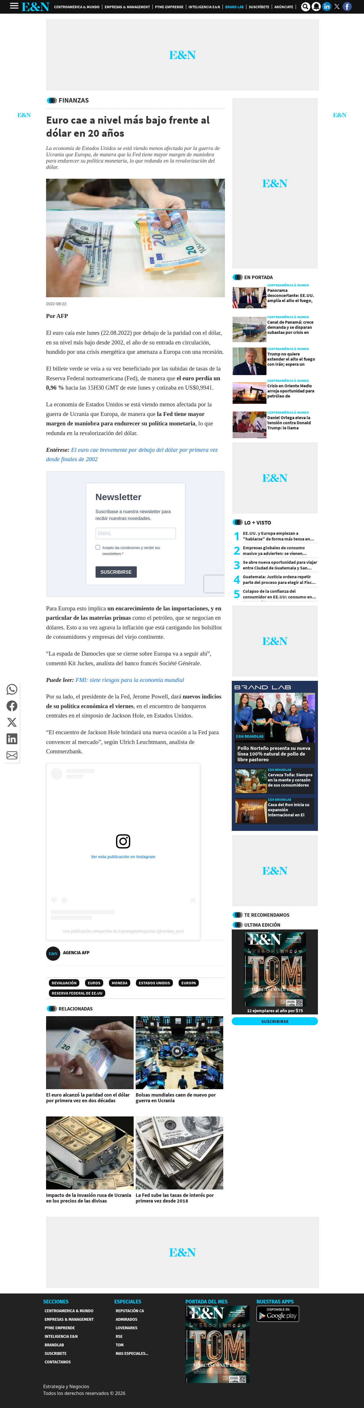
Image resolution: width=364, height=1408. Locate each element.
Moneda (119, 982)
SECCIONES (56, 1302)
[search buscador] (305, 6)
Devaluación (64, 982)
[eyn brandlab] (263, 688)
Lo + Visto (257, 522)
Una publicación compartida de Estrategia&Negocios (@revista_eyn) (123, 931)
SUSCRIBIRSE (275, 1021)
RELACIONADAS (76, 1008)
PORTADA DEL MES (206, 1302)
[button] (12, 689)
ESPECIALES (127, 1302)
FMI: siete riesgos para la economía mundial (130, 680)
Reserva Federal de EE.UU (77, 993)
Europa (188, 982)
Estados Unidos (154, 982)
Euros (94, 982)
